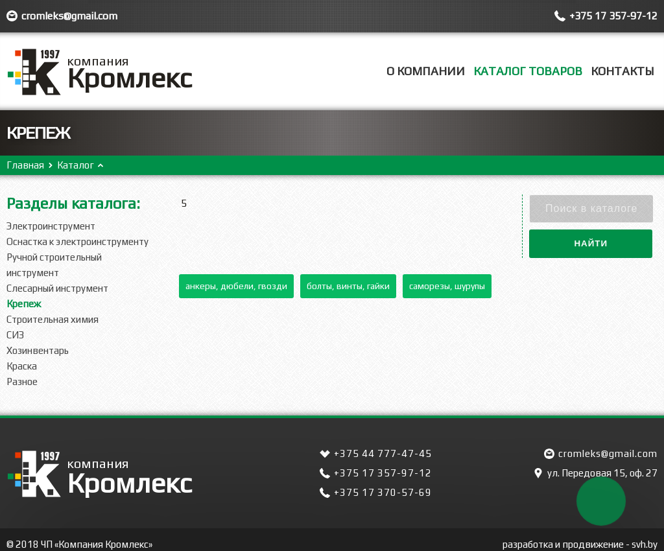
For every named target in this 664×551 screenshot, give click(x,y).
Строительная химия (52, 319)
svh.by (645, 544)
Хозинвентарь (37, 350)
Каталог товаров (527, 71)
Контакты (622, 71)
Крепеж (23, 303)
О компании (425, 71)
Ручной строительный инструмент (54, 265)
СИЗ (15, 334)
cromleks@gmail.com (69, 16)
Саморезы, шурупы (447, 286)
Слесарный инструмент (57, 288)
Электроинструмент (50, 225)
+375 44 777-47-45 (383, 453)
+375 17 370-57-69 (383, 492)
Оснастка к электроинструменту (77, 241)
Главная (25, 164)
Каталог (75, 164)
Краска (21, 365)
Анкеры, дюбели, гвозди (236, 286)
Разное (22, 381)
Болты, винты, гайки (348, 286)
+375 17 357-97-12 (613, 16)
